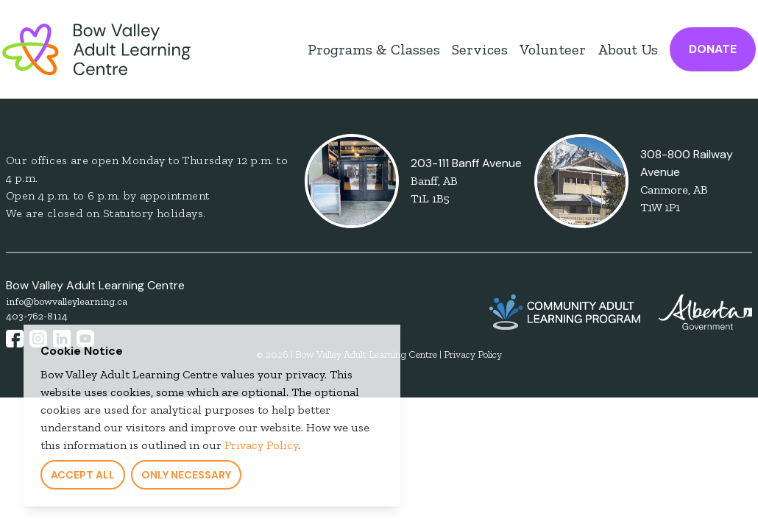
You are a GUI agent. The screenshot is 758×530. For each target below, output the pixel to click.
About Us (628, 49)
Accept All (80, 478)
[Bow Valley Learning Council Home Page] (96, 49)
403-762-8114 (37, 316)
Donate (713, 49)
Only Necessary (183, 478)
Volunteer (553, 49)
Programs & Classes (374, 49)
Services (480, 49)
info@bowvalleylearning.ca (66, 301)
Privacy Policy (258, 449)
